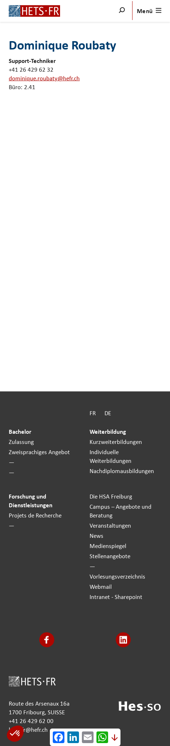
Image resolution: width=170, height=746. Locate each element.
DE (107, 413)
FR (93, 413)
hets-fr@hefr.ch (28, 729)
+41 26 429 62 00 (31, 721)
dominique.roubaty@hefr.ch (44, 78)
